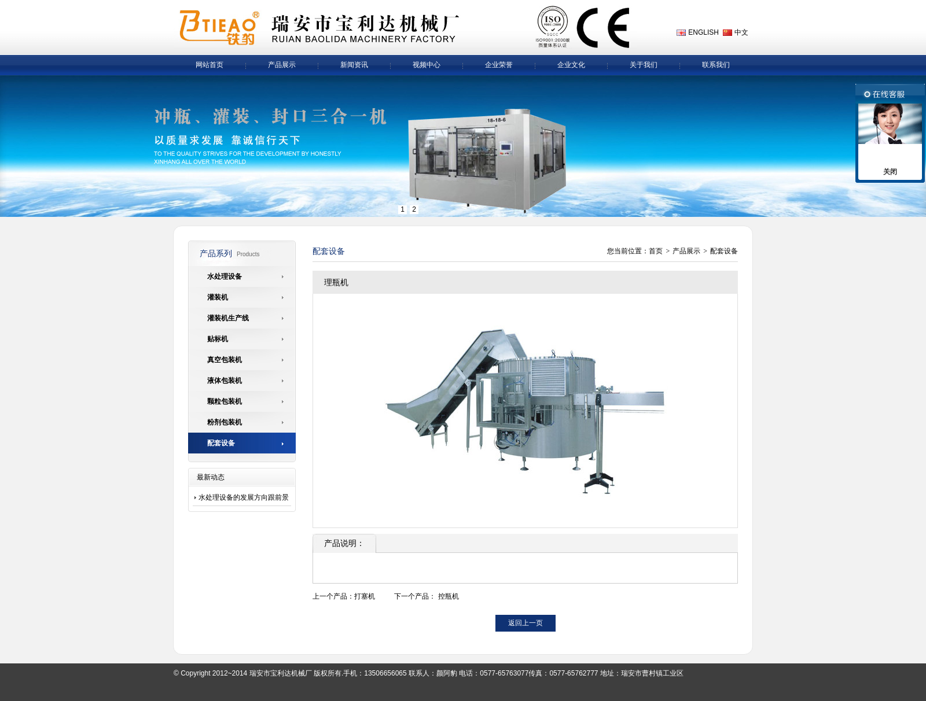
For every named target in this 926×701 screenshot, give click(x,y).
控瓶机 (448, 596)
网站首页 (209, 65)
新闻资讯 (354, 65)
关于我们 (643, 65)
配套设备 (724, 251)
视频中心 (426, 65)
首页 (656, 251)
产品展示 (282, 65)
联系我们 (716, 65)
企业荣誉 (499, 65)
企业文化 (571, 65)
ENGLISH (703, 32)
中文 (741, 32)
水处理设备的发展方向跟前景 (244, 497)
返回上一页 (525, 623)
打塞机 (364, 596)
